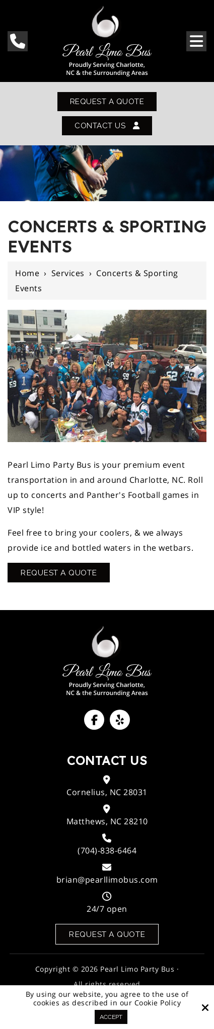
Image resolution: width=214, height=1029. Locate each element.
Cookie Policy (157, 1003)
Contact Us (107, 126)
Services (68, 274)
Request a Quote (107, 935)
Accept (111, 1016)
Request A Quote (107, 102)
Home (27, 274)
